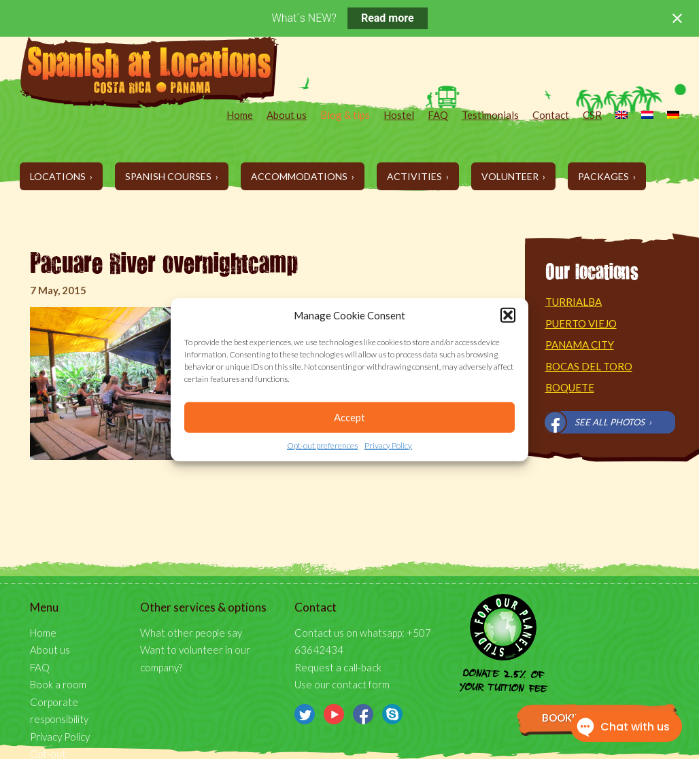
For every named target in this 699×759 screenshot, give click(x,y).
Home (239, 115)
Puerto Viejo (581, 323)
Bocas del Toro (588, 366)
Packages (604, 176)
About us (287, 115)
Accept (349, 417)
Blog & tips (345, 115)
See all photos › (613, 422)
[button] (508, 315)
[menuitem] (615, 116)
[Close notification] (677, 18)
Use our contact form (342, 684)
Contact (550, 115)
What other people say (191, 632)
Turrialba (573, 302)
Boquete (569, 387)
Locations (59, 176)
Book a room (58, 684)
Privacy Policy (388, 445)
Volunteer (511, 176)
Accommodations (300, 176)
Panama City (579, 344)
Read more (387, 18)
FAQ (438, 115)
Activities (415, 176)
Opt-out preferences (322, 445)
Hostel (398, 115)
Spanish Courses (169, 176)
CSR (592, 115)
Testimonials (490, 115)
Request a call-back (337, 667)
